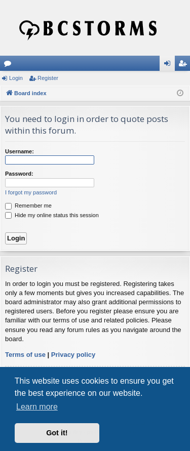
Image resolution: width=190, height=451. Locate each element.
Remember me (28, 205)
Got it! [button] (56, 433)
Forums (9, 65)
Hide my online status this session (52, 215)
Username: (19, 151)
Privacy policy (73, 354)
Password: (19, 174)
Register (47, 78)
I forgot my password (31, 192)
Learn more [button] (37, 406)
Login (16, 78)
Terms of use (25, 354)
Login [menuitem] (169, 65)
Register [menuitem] (184, 65)
